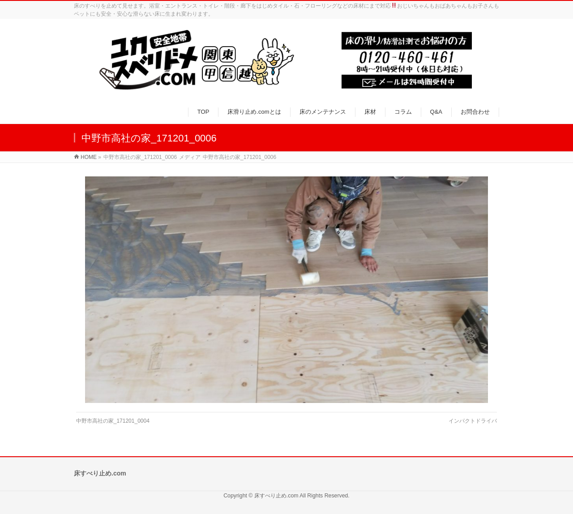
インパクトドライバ (473, 421)
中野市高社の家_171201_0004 (113, 421)
